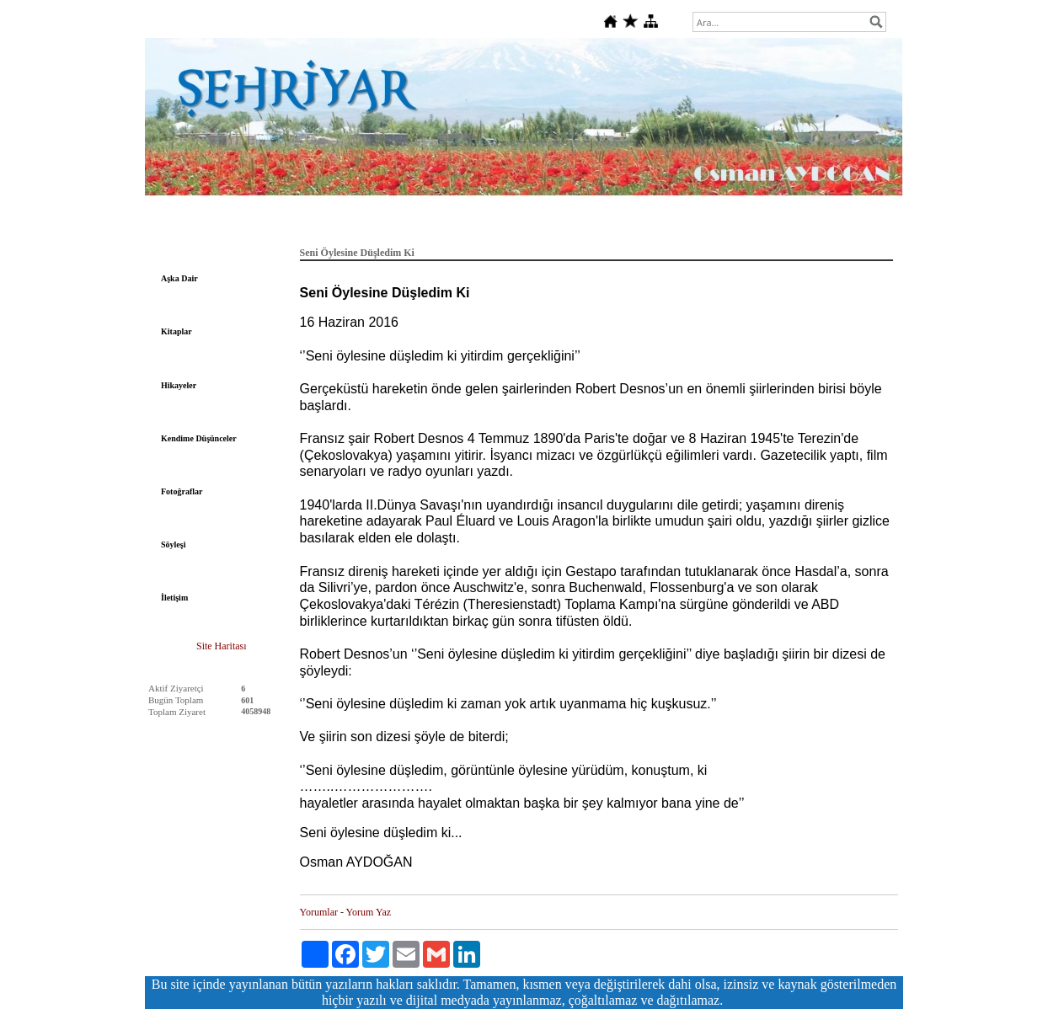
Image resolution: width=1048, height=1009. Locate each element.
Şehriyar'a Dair (614, 226)
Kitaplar (176, 331)
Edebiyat (279, 226)
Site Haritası (221, 646)
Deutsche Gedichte (481, 226)
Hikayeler (178, 385)
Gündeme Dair (819, 226)
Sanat (550, 226)
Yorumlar (319, 912)
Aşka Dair (179, 278)
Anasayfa (221, 226)
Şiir (416, 226)
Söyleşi (173, 544)
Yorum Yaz (368, 912)
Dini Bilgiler (744, 226)
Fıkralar (683, 226)
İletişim (174, 597)
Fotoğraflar (181, 491)
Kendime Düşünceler (199, 438)
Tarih (377, 226)
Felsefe (331, 226)
